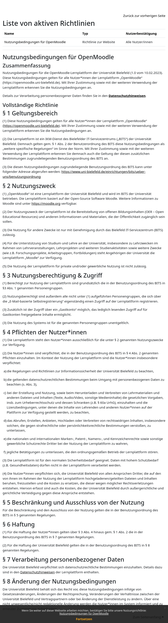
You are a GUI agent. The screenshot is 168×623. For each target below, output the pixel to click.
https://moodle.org (45, 203)
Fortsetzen (84, 619)
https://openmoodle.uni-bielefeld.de (31, 125)
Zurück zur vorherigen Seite (144, 15)
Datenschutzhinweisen (127, 95)
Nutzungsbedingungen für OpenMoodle (84, 613)
